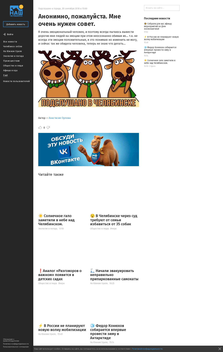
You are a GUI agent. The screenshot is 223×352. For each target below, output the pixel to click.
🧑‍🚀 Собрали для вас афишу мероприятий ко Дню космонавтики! (158, 26)
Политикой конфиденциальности (147, 349)
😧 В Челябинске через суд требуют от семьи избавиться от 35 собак (113, 220)
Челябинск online (12, 46)
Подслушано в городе (49, 8)
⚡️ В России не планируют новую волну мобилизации (62, 328)
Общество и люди (13, 65)
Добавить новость (15, 24)
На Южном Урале (12, 51)
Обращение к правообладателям (11, 340)
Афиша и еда (10, 70)
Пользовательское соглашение (16, 347)
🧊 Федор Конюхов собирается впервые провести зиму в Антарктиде (108, 332)
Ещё (5, 75)
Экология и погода (13, 56)
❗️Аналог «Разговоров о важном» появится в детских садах (60, 275)
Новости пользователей (16, 81)
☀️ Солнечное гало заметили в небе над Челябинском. (56, 220)
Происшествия (11, 61)
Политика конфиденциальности (16, 344)
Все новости (10, 41)
